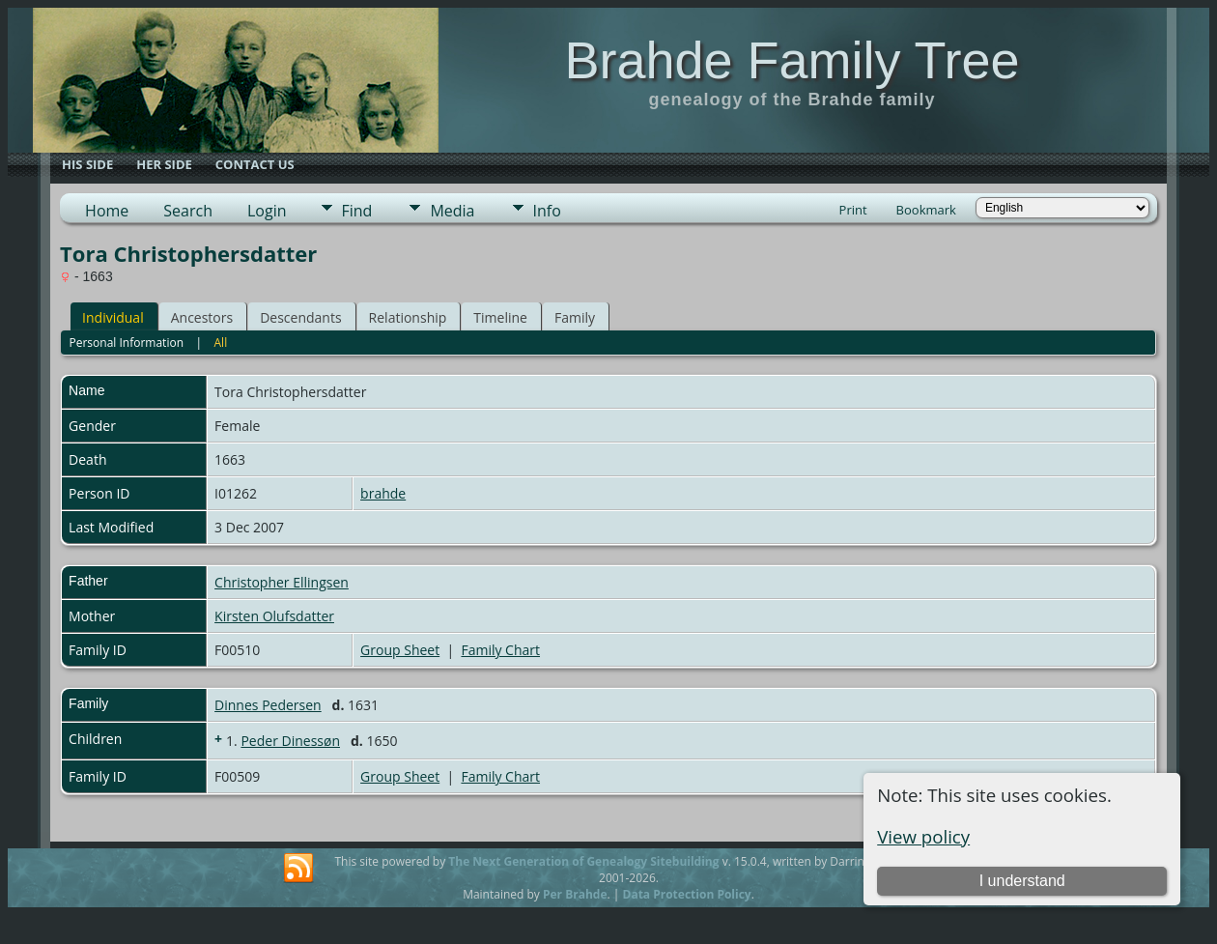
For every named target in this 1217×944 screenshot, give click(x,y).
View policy (923, 836)
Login (267, 210)
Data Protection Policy (687, 894)
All (221, 342)
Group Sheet (399, 650)
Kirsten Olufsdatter (274, 616)
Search (187, 210)
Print (853, 209)
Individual (113, 317)
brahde (383, 493)
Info (547, 210)
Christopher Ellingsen (281, 582)
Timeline (500, 317)
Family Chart (500, 650)
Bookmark (926, 209)
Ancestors (202, 317)
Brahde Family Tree (791, 60)
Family (574, 317)
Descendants (300, 317)
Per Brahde (575, 894)
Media (452, 210)
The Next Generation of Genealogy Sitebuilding (583, 861)
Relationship (408, 317)
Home (106, 210)
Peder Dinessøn (290, 740)
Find (357, 210)
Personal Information (126, 342)
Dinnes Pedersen (268, 705)
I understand (1022, 880)
